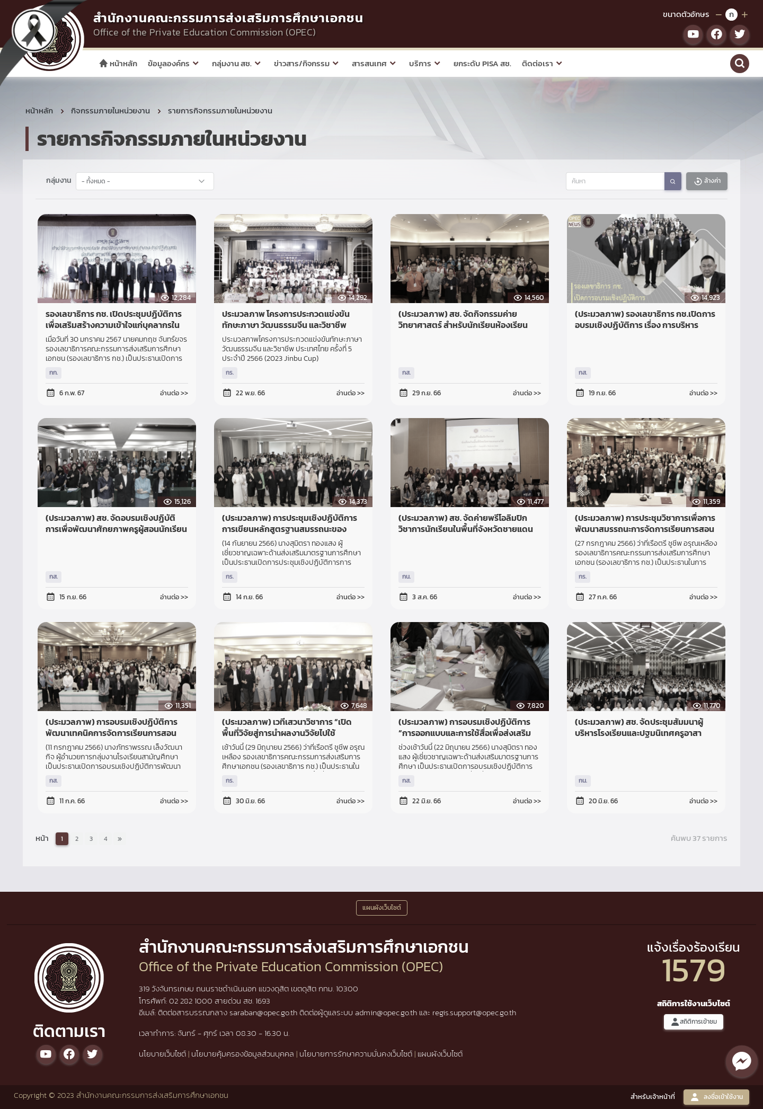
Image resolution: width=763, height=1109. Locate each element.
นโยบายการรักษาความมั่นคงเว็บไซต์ (355, 1054)
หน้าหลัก (118, 63)
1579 (693, 969)
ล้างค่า (707, 181)
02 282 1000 (192, 1001)
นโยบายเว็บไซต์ (162, 1054)
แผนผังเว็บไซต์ (440, 1054)
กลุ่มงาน (59, 180)
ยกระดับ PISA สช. (482, 63)
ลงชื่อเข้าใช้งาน (716, 1097)
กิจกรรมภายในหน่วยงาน (110, 110)
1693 (262, 1001)
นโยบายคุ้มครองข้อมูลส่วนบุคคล (242, 1054)
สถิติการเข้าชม (693, 1022)
